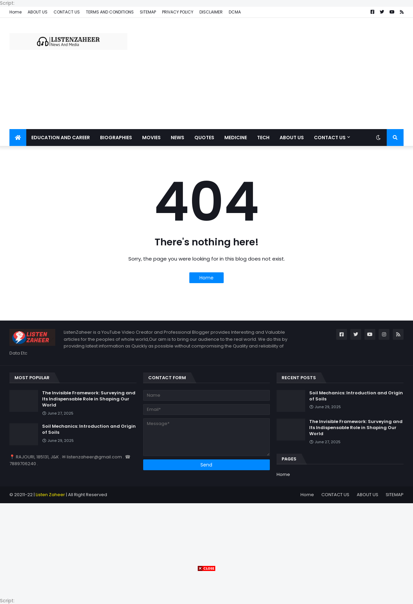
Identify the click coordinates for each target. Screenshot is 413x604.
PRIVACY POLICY (177, 12)
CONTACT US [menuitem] (330, 137)
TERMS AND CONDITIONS (110, 12)
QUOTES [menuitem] (204, 137)
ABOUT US (37, 12)
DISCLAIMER (211, 12)
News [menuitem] (177, 137)
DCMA (235, 12)
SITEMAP (148, 12)
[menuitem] (17, 137)
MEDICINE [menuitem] (235, 137)
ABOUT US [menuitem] (292, 137)
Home (15, 12)
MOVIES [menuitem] (151, 137)
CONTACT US (67, 12)
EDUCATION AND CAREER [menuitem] (60, 137)
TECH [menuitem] (263, 137)
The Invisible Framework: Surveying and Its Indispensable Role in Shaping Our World (88, 399)
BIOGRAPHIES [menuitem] (116, 137)
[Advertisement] (281, 73)
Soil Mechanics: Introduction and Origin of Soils (89, 429)
